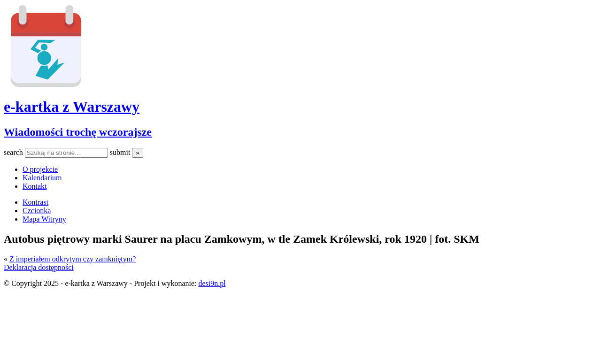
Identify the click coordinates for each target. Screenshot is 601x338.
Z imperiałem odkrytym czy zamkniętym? (72, 259)
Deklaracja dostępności (39, 267)
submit (121, 152)
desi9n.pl (211, 283)
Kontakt (35, 186)
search (14, 152)
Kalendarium (42, 178)
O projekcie (40, 169)
